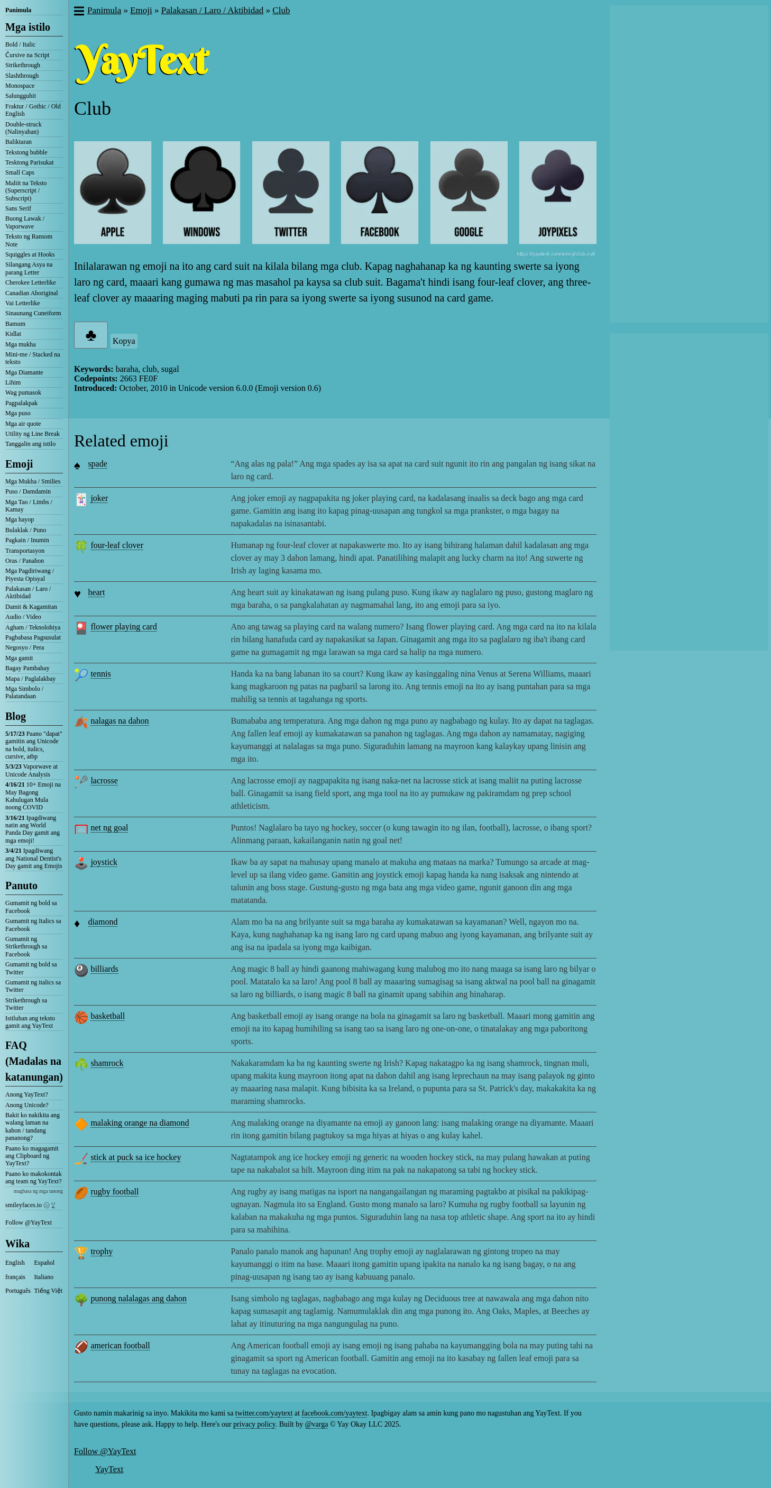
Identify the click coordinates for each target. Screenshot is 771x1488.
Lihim (13, 382)
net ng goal (109, 827)
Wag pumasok (23, 392)
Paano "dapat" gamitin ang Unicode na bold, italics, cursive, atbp (33, 745)
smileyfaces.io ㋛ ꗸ (30, 1205)
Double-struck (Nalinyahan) (23, 128)
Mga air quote (23, 423)
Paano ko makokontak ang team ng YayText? (33, 1177)
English (15, 1262)
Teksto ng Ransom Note (28, 240)
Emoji (19, 464)
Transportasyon (24, 550)
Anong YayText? (26, 1094)
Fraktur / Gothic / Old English (33, 110)
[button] (78, 12)
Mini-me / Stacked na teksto (32, 358)
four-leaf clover (116, 545)
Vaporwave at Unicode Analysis (31, 770)
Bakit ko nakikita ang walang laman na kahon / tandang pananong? (32, 1126)
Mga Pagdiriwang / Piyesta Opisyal (29, 574)
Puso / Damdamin (28, 491)
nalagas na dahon (119, 720)
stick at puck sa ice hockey (135, 1157)
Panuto (21, 885)
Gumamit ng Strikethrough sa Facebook (26, 946)
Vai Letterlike (22, 303)
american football (120, 1345)
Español (44, 1262)
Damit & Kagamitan (31, 606)
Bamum (15, 323)
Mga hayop (19, 519)
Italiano (44, 1277)
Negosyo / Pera (24, 647)
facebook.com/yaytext (334, 1413)
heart (96, 592)
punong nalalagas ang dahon (138, 1298)
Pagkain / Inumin (27, 540)
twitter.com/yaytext (263, 1413)
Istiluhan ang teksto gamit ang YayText (30, 1022)
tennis (100, 673)
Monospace (19, 85)
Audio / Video (23, 616)
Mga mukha (20, 344)
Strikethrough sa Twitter (26, 1004)
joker (99, 498)
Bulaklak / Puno (25, 530)
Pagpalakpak (21, 403)
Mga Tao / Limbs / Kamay (28, 505)
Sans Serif (18, 208)
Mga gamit (19, 658)
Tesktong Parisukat (29, 162)
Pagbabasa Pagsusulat (33, 637)
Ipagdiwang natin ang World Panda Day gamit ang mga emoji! (32, 829)
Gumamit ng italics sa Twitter (33, 986)
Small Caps (19, 172)
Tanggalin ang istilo (30, 444)
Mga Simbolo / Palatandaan (24, 692)
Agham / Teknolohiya (32, 627)
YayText (109, 1469)
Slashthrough (22, 75)
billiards (104, 968)
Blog (15, 716)
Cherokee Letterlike (30, 282)
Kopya (124, 340)
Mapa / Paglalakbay (30, 678)
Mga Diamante (24, 372)
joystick (103, 861)
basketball (107, 1015)
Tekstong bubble (26, 152)
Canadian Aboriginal (31, 293)
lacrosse (104, 780)
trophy (101, 1251)
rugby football (114, 1191)
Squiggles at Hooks (29, 254)
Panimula (18, 10)
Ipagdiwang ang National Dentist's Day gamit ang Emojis (33, 858)
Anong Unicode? (27, 1105)
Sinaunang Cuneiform (33, 313)
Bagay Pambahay (27, 668)
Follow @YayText (28, 1222)
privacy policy (254, 1424)
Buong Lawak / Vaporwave (24, 222)
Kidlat (13, 333)
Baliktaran (18, 141)
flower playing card (123, 626)
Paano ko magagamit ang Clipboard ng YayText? (32, 1156)
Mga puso (18, 413)
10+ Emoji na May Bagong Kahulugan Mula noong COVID (33, 796)
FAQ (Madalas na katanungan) (34, 1061)
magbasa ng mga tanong (38, 1191)
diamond (102, 921)
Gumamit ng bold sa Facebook (31, 906)
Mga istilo (27, 27)
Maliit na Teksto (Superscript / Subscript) (26, 190)
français (15, 1277)
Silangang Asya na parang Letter (28, 268)
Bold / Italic (20, 44)
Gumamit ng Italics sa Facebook (33, 924)
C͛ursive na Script (27, 55)
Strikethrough (22, 65)
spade (97, 463)
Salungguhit (20, 95)
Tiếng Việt (48, 1290)
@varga (316, 1424)
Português (18, 1290)
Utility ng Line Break (32, 433)
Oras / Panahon (24, 560)
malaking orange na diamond (139, 1122)
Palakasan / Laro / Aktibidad (28, 592)
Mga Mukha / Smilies (32, 481)
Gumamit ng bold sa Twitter (31, 968)
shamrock (106, 1062)
